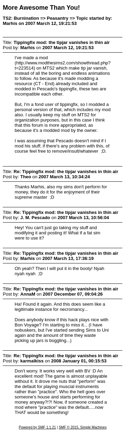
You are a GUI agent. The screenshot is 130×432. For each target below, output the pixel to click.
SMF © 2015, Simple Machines (82, 427)
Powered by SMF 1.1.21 (37, 427)
